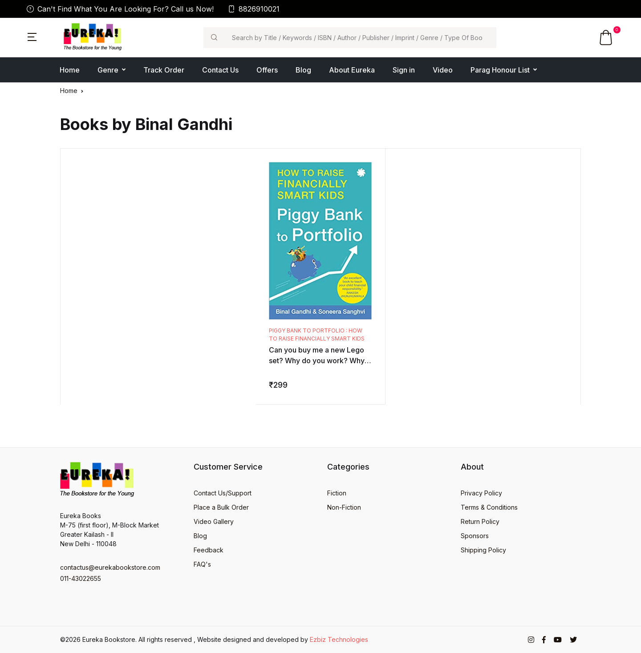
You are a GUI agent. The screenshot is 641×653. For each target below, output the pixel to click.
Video (443, 69)
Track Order (163, 69)
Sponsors (475, 535)
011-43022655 (80, 578)
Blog (303, 69)
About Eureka (352, 69)
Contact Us (220, 69)
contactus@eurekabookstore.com (110, 567)
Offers (267, 69)
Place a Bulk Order (221, 507)
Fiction (336, 493)
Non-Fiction (344, 507)
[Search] (360, 37)
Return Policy (480, 521)
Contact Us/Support (223, 493)
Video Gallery (214, 521)
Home (70, 69)
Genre (107, 69)
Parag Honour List (500, 69)
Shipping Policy (483, 550)
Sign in (404, 69)
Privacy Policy (481, 493)
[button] (32, 36)
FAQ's (202, 564)
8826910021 (254, 8)
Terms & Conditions (489, 507)
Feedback (208, 550)
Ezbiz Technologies (339, 639)
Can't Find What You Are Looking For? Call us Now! (120, 8)
